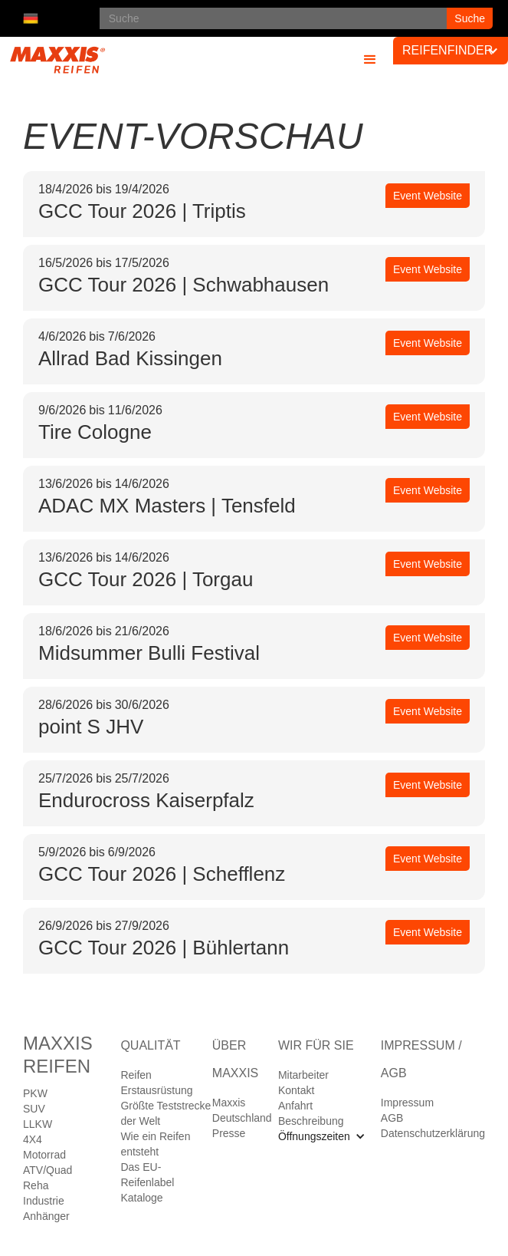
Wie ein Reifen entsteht (155, 1144)
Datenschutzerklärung (433, 1133)
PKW (35, 1093)
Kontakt (296, 1090)
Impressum (407, 1102)
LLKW (37, 1124)
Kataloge (141, 1198)
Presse (229, 1133)
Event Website (427, 196)
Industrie (43, 1201)
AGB (392, 1118)
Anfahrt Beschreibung (311, 1113)
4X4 (32, 1139)
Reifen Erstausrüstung (156, 1082)
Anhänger (46, 1216)
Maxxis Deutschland (242, 1110)
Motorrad (44, 1155)
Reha (35, 1185)
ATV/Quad (47, 1170)
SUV (34, 1109)
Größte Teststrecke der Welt (165, 1113)
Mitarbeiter (303, 1075)
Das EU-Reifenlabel (147, 1174)
